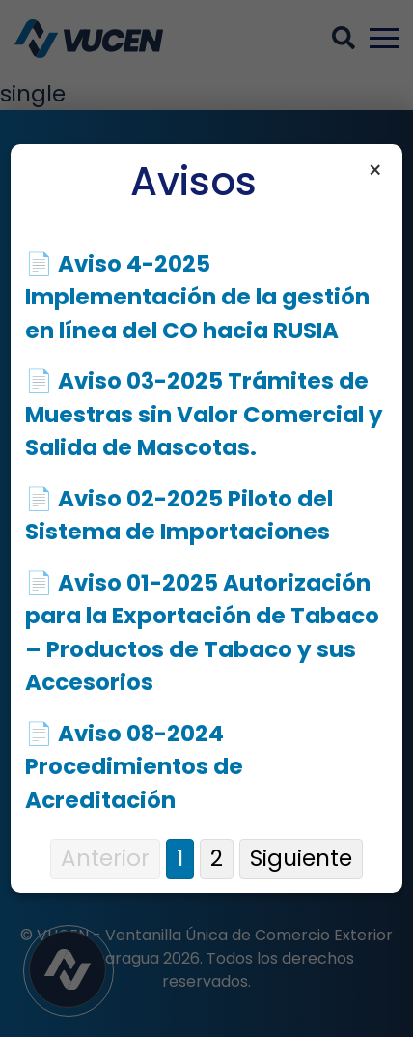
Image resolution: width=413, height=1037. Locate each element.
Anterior (105, 858)
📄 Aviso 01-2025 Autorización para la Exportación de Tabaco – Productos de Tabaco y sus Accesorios (202, 633)
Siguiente (301, 858)
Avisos (193, 182)
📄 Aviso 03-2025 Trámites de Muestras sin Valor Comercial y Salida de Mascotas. (204, 414)
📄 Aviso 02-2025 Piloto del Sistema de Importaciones (179, 515)
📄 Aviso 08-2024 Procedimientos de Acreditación (134, 767)
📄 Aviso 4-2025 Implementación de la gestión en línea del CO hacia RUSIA (197, 297)
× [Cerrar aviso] (375, 171)
